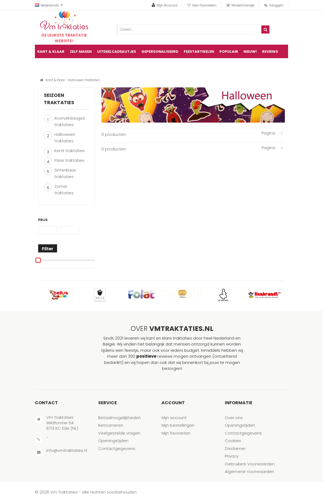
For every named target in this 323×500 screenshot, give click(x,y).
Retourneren (110, 425)
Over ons (234, 417)
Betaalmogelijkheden (119, 417)
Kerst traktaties (69, 150)
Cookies (233, 440)
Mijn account (174, 417)
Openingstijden (113, 440)
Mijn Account (167, 5)
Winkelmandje (242, 5)
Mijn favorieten (176, 433)
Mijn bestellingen (178, 425)
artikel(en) (277, 65)
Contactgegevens (116, 448)
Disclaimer (235, 448)
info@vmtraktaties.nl (66, 450)
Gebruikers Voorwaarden (250, 464)
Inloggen (276, 5)
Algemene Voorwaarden (249, 471)
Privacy (232, 456)
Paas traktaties (69, 160)
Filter (47, 249)
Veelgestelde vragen (119, 433)
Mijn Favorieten (204, 5)
